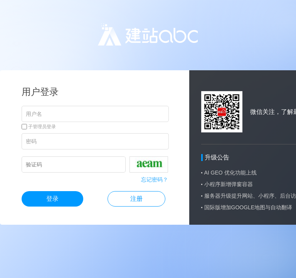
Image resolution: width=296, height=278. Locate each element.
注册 (136, 198)
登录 (52, 198)
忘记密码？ (154, 179)
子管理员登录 (39, 126)
